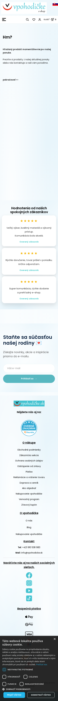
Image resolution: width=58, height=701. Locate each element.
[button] (29, 689)
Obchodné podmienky (29, 449)
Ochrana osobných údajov (29, 460)
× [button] (54, 639)
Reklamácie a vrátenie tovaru (29, 477)
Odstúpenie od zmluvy (29, 466)
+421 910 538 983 (31, 547)
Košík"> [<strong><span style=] (50, 19)
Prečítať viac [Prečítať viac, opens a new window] (41, 664)
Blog (29, 527)
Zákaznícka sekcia (29, 455)
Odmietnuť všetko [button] (41, 695)
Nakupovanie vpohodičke (29, 493)
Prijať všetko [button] (14, 695)
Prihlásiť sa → (29, 378)
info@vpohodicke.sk (32, 552)
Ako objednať (29, 488)
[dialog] (29, 668)
